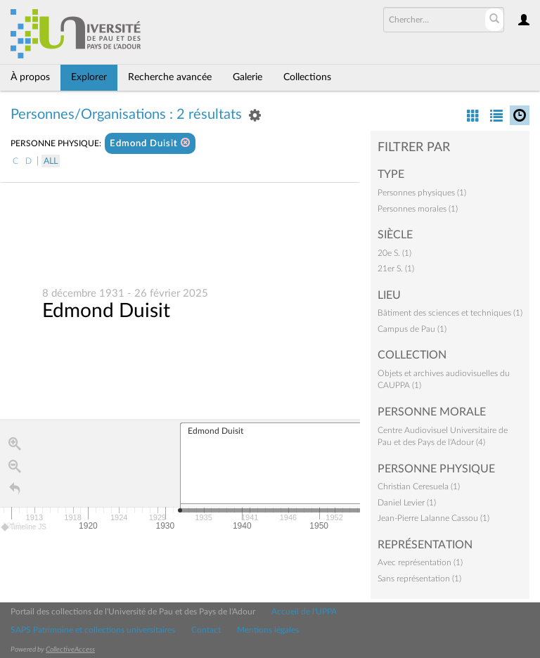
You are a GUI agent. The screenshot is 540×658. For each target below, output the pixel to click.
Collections (307, 77)
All (51, 161)
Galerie (247, 77)
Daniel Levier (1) (407, 502)
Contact (206, 630)
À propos (30, 77)
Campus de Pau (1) (412, 329)
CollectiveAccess (70, 649)
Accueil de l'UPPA (304, 611)
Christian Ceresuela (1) (419, 486)
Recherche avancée (170, 77)
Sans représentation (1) (419, 578)
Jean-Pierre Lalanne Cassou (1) (433, 518)
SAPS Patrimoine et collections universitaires (93, 630)
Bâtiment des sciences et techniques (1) (450, 313)
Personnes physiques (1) (422, 192)
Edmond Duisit (150, 143)
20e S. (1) (394, 253)
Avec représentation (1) (420, 562)
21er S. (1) (396, 268)
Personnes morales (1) (418, 209)
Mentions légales (268, 630)
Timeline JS (24, 527)
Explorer (89, 77)
